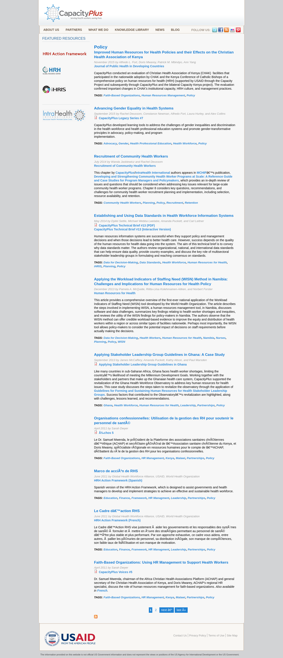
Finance (124, 498)
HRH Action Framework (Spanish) (118, 480)
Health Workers (150, 337)
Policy (191, 95)
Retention (191, 202)
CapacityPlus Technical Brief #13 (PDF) (127, 225)
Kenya (170, 458)
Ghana (108, 405)
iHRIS (98, 266)
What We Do (98, 29)
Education (110, 498)
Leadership (188, 405)
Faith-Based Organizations (122, 95)
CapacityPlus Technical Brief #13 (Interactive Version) (132, 229)
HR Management (153, 458)
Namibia (208, 337)
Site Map (232, 635)
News (160, 29)
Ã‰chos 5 (106, 432)
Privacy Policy (197, 635)
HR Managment (158, 498)
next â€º (166, 610)
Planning (149, 202)
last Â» (181, 610)
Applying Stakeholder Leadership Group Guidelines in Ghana (143, 364)
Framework (139, 498)
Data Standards (150, 262)
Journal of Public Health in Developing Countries (129, 66)
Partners (74, 29)
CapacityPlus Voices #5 (115, 572)
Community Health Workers (122, 202)
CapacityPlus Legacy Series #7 (121, 118)
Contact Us (180, 635)
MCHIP (201, 172)
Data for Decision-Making (121, 262)
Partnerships (206, 405)
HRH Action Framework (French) (117, 520)
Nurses (221, 337)
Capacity (125, 172)
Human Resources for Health (207, 262)
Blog (175, 29)
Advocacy (110, 143)
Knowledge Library (132, 29)
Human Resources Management (163, 95)
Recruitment (174, 202)
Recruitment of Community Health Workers (125, 165)
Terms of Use (216, 635)
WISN (121, 341)
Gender (123, 143)
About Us (51, 29)
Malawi (180, 458)
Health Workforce (185, 143)
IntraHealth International (152, 172)
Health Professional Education (150, 143)
